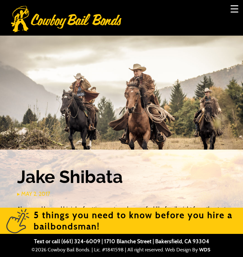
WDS (204, 250)
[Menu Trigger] (234, 8)
